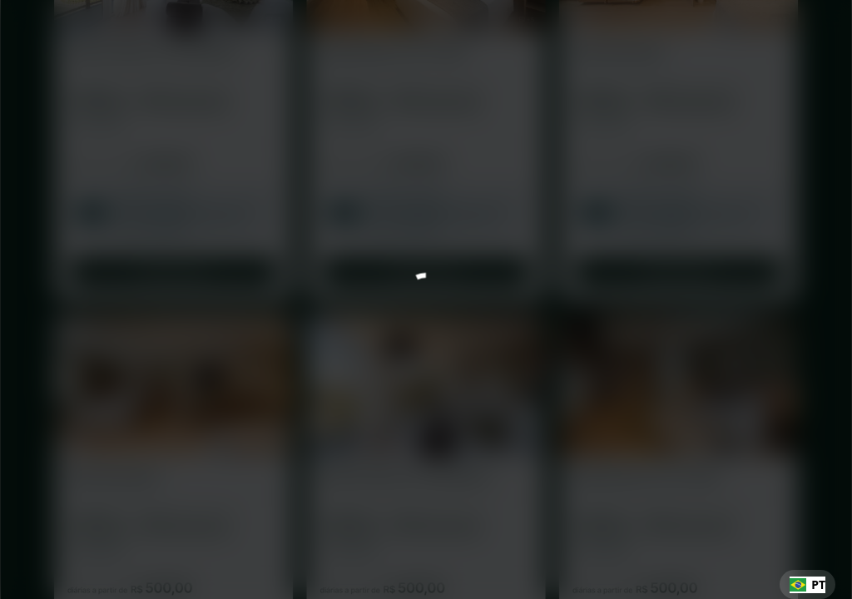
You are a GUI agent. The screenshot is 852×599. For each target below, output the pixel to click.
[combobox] (807, 584)
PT (807, 584)
